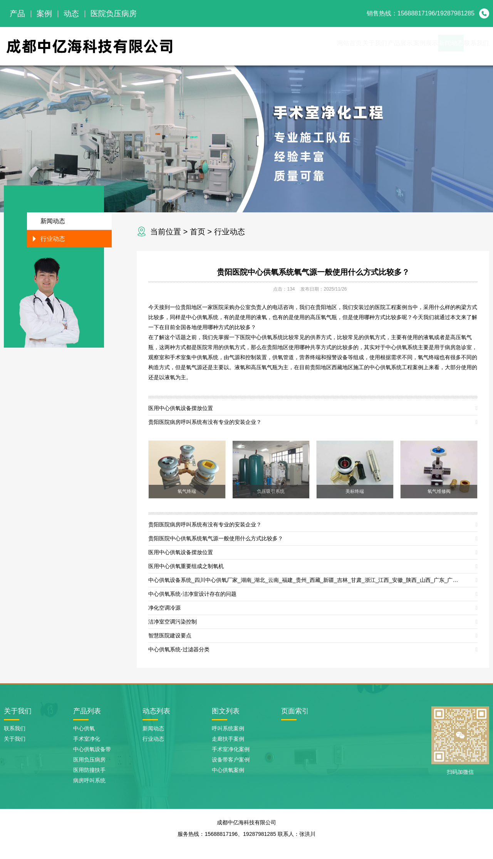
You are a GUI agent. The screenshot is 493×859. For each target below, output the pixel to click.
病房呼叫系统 (89, 780)
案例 (44, 13)
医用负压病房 (89, 759)
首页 (197, 231)
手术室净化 (86, 739)
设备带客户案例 (231, 759)
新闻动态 (427, 46)
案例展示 (385, 46)
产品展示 (343, 46)
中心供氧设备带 (92, 749)
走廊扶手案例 (228, 739)
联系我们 (468, 46)
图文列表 (226, 711)
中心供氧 (84, 728)
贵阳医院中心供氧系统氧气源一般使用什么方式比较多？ (313, 272)
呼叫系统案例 (228, 728)
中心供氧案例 (228, 770)
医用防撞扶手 (89, 770)
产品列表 (87, 711)
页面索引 (295, 711)
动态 (71, 13)
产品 (17, 13)
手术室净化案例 (231, 749)
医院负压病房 (114, 13)
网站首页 (260, 46)
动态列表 (156, 711)
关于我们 (302, 46)
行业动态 (229, 231)
